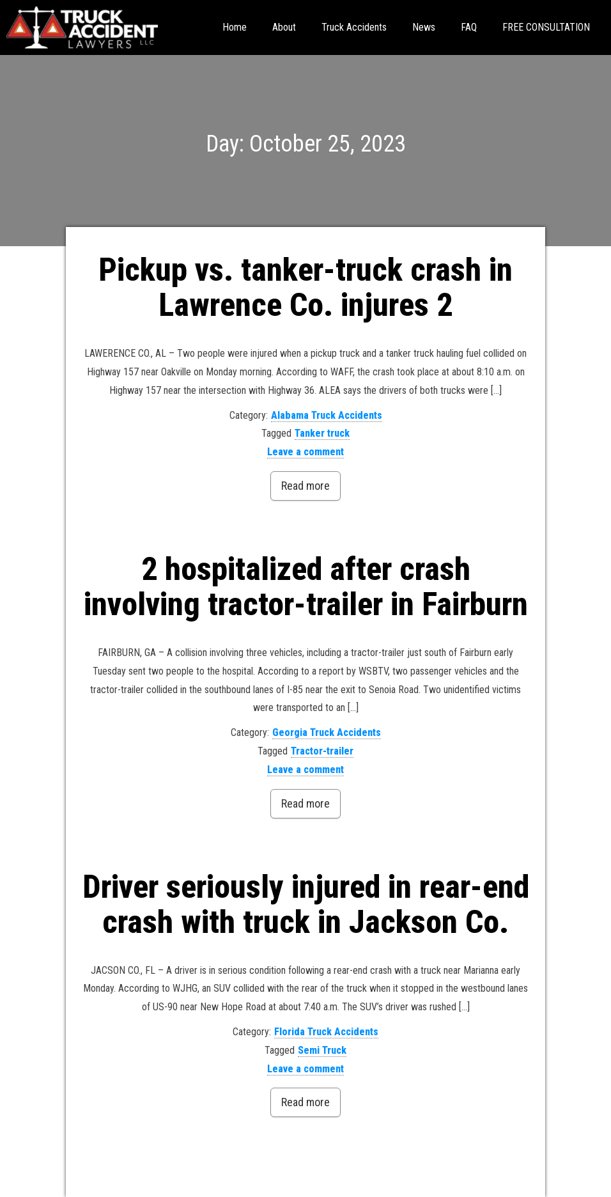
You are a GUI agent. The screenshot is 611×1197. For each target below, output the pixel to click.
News (423, 27)
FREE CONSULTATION (546, 27)
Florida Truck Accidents (326, 1032)
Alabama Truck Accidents (326, 415)
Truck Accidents (354, 27)
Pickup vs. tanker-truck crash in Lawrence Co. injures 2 (305, 287)
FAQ (469, 27)
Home (234, 27)
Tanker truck (322, 433)
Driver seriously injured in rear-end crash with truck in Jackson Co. (305, 904)
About (284, 27)
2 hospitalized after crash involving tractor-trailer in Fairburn (306, 587)
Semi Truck (322, 1050)
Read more (305, 485)
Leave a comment (305, 452)
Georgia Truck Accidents (326, 732)
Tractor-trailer (322, 751)
